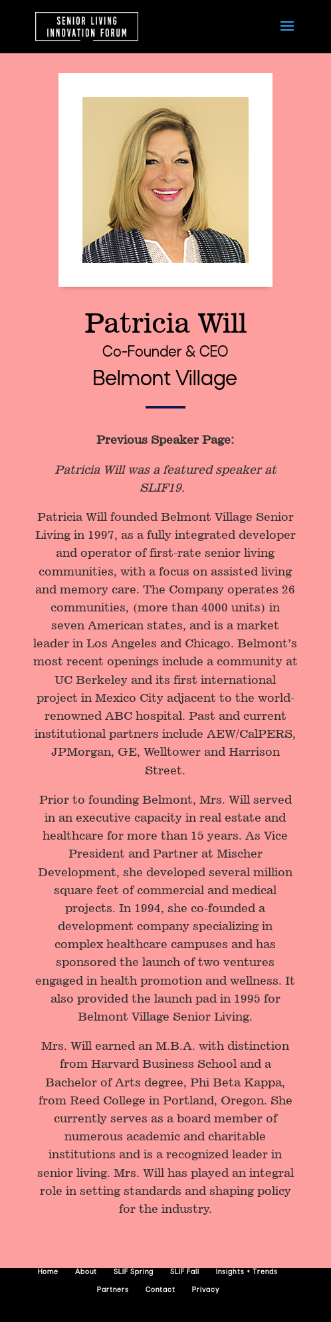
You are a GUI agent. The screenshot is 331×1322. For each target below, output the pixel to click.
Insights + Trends (247, 1272)
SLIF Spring (134, 1272)
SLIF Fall (184, 1272)
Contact (160, 1290)
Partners (113, 1290)
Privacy (205, 1290)
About (86, 1272)
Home (48, 1272)
